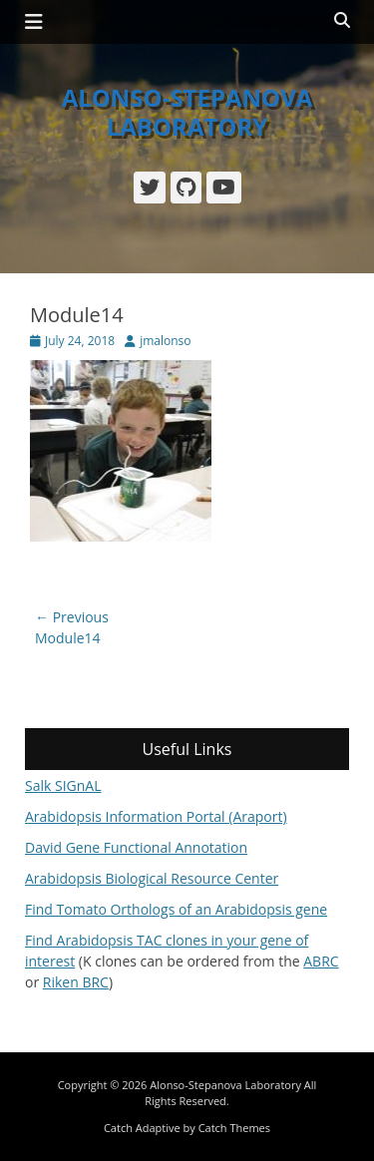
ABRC (320, 961)
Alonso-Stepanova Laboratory (187, 112)
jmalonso (165, 340)
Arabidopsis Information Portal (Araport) (156, 816)
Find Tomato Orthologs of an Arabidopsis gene (176, 909)
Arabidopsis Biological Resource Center (151, 878)
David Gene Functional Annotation (136, 847)
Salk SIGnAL (63, 785)
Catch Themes (234, 1127)
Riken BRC (76, 981)
